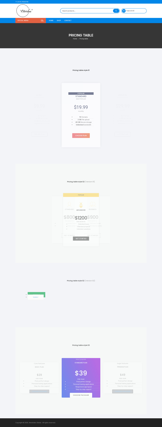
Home (51, 20)
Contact (67, 20)
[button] (81, 135)
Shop (59, 20)
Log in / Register (21, 2)
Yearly (35, 297)
